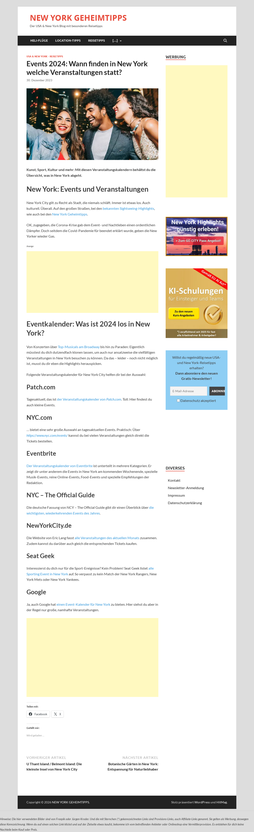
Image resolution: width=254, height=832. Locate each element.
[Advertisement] (92, 282)
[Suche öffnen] (225, 41)
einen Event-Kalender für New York (83, 604)
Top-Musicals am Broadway (79, 347)
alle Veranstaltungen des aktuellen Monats (107, 538)
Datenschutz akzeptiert (196, 400)
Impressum (176, 495)
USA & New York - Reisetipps (45, 56)
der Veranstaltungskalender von (89, 399)
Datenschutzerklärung (185, 503)
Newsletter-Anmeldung (186, 488)
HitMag (221, 802)
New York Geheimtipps (69, 214)
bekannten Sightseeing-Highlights (128, 208)
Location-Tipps (68, 40)
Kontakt (174, 480)
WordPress (202, 802)
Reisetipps (96, 40)
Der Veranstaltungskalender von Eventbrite (60, 466)
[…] (115, 40)
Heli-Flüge (39, 40)
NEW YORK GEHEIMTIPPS (78, 17)
